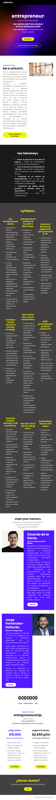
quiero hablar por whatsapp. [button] (28, 45)
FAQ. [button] (28, 789)
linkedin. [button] (33, 604)
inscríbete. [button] (28, 39)
